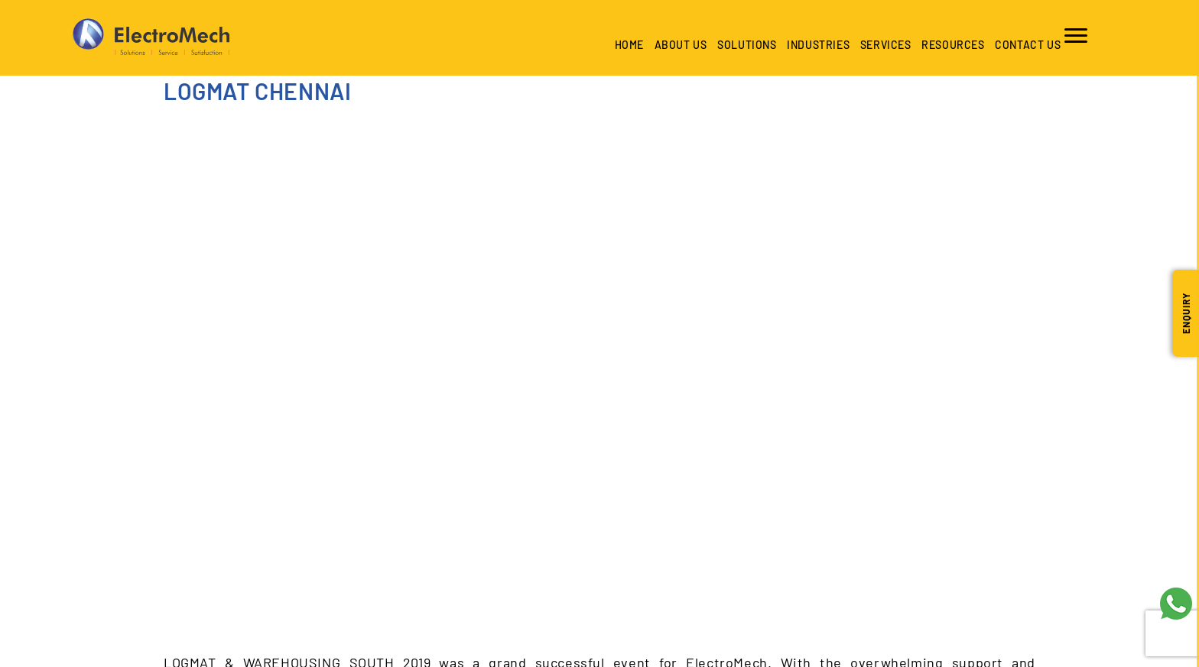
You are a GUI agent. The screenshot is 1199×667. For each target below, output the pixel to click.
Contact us (1025, 45)
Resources (949, 45)
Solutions (743, 45)
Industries (409, 342)
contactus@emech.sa (364, 591)
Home (626, 45)
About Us (677, 45)
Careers (729, 342)
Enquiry (1186, 313)
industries (815, 45)
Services (882, 45)
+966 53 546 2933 (334, 545)
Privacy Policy (965, 342)
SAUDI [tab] (180, 426)
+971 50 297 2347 (429, 545)
